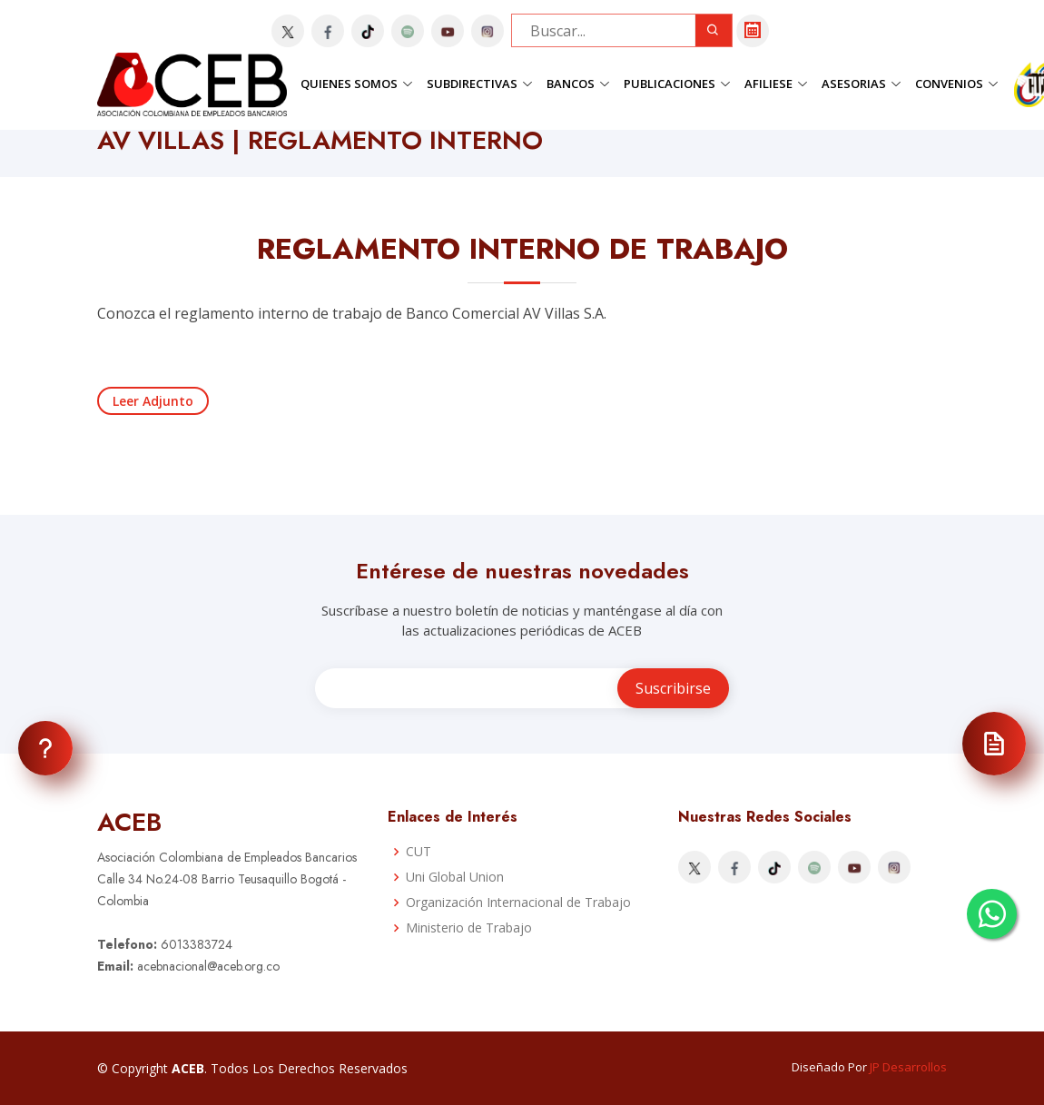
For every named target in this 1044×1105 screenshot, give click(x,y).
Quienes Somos (356, 83)
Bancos (578, 83)
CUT (418, 851)
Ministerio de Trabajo (469, 928)
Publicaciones (677, 83)
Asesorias (861, 83)
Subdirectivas (480, 83)
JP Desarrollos (908, 1067)
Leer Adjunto (153, 400)
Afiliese (776, 83)
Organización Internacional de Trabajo (518, 902)
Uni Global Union (455, 877)
